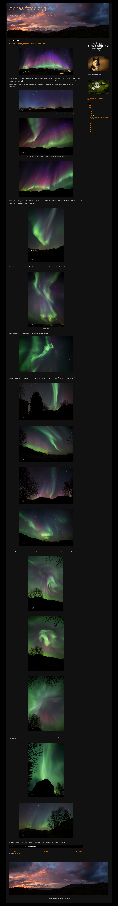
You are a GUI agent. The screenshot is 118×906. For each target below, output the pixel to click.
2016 (90, 105)
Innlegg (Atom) (18, 853)
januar (91, 121)
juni (91, 111)
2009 (90, 133)
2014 (90, 123)
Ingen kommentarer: (22, 846)
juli (91, 109)
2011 (90, 129)
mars (91, 115)
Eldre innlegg (79, 851)
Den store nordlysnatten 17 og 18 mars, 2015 (28, 44)
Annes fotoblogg (27, 8)
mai (91, 113)
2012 (90, 127)
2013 (90, 125)
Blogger (70, 898)
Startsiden (46, 851)
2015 (90, 107)
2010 (90, 131)
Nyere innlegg (13, 851)
